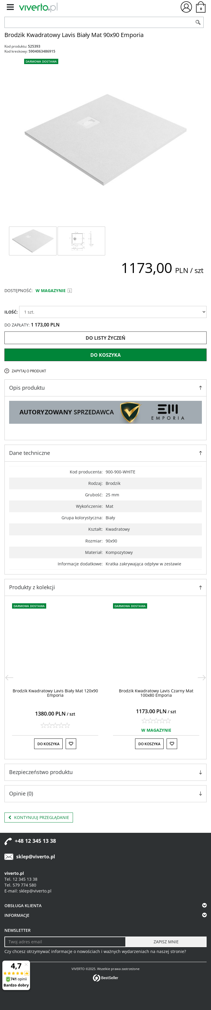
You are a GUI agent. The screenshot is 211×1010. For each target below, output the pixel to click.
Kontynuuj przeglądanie (38, 817)
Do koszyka (105, 355)
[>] (201, 677)
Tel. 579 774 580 (20, 885)
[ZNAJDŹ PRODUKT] (99, 22)
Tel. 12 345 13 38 (20, 879)
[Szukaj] (198, 22)
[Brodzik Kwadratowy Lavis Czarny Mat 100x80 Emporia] (156, 693)
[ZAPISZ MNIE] (166, 942)
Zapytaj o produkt (29, 371)
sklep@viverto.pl (35, 856)
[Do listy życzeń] (71, 743)
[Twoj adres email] (65, 942)
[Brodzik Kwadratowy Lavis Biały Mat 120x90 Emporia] (55, 693)
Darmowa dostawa (41, 61)
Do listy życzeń (105, 338)
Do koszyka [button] (48, 743)
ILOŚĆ (11, 312)
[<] (9, 677)
